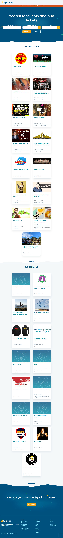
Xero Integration (53, 526)
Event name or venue (12, 25)
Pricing (22, 526)
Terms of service (13, 533)
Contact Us (52, 521)
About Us (3, 533)
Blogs (51, 522)
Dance (36, 525)
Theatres (37, 532)
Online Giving (24, 524)
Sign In (22, 530)
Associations (37, 521)
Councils (37, 524)
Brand (51, 528)
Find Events (27, 31)
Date (51, 25)
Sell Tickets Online (25, 528)
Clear (36, 31)
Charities (37, 522)
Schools (37, 529)
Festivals (37, 526)
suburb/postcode (31, 25)
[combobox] (31, 27)
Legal (7, 533)
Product (22, 522)
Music (36, 528)
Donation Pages (24, 525)
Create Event (31, 504)
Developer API (53, 525)
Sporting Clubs (38, 530)
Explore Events (24, 521)
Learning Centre (53, 524)
